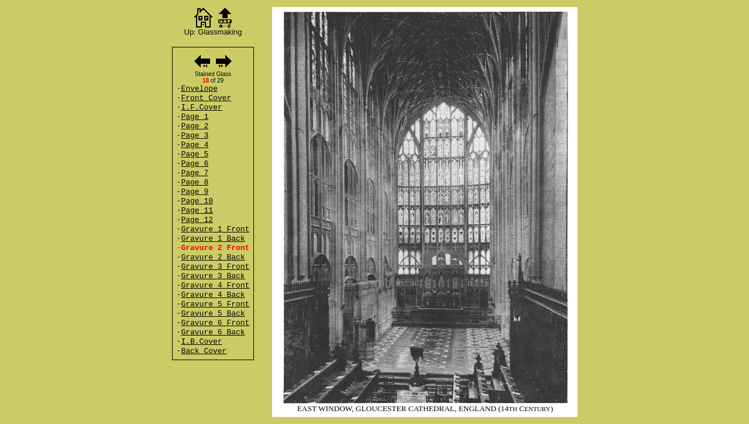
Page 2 (194, 126)
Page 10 (197, 201)
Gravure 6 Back (213, 332)
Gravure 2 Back (213, 257)
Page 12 (197, 220)
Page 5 (194, 154)
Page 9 (194, 191)
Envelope (199, 88)
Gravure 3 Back (213, 276)
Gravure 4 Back (213, 294)
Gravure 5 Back (213, 313)
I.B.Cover (201, 341)
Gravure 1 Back (213, 238)
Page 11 (197, 210)
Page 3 (194, 135)
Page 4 (194, 145)
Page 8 (194, 182)
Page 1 (194, 116)
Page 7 (194, 173)
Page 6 (194, 163)
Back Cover (203, 351)
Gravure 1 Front (215, 229)
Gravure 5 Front (215, 304)
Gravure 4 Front (215, 285)
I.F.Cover (201, 107)
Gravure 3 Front (215, 266)
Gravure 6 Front (215, 323)
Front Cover (206, 98)
